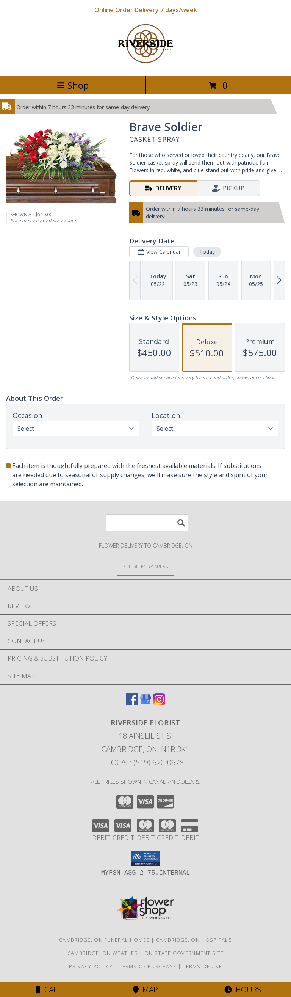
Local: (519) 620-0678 (145, 762)
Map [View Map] (145, 989)
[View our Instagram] (159, 703)
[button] (145, 858)
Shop (73, 85)
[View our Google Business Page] (145, 703)
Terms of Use (202, 966)
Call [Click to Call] (48, 989)
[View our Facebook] (132, 703)
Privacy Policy (91, 966)
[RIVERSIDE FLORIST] (145, 65)
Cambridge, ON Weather (102, 953)
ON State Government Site (184, 953)
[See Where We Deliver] (145, 566)
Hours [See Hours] (242, 989)
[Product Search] (147, 522)
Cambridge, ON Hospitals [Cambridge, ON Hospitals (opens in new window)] (194, 939)
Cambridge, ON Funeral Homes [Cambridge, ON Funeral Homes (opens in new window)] (104, 939)
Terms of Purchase (147, 966)
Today (207, 251)
